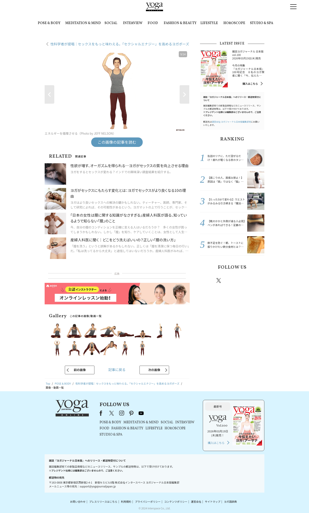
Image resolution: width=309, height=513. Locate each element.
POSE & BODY (49, 23)
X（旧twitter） (219, 280)
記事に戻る (117, 369)
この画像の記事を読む (117, 142)
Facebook (206, 280)
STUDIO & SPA (261, 23)
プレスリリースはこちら (103, 501)
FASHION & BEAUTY (180, 23)
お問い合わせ (77, 501)
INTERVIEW (132, 23)
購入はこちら (250, 83)
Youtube (257, 280)
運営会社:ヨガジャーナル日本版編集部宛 (231, 121)
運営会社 (196, 501)
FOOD (153, 23)
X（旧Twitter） (112, 413)
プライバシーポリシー (148, 501)
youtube (141, 413)
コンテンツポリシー (175, 501)
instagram (231, 280)
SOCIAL (111, 23)
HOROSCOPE (234, 23)
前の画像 (80, 370)
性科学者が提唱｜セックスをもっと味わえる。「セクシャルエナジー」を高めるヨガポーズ (119, 44)
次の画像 (154, 370)
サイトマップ (212, 501)
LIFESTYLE (209, 23)
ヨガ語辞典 (230, 501)
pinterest (244, 280)
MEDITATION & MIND (83, 23)
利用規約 (126, 501)
